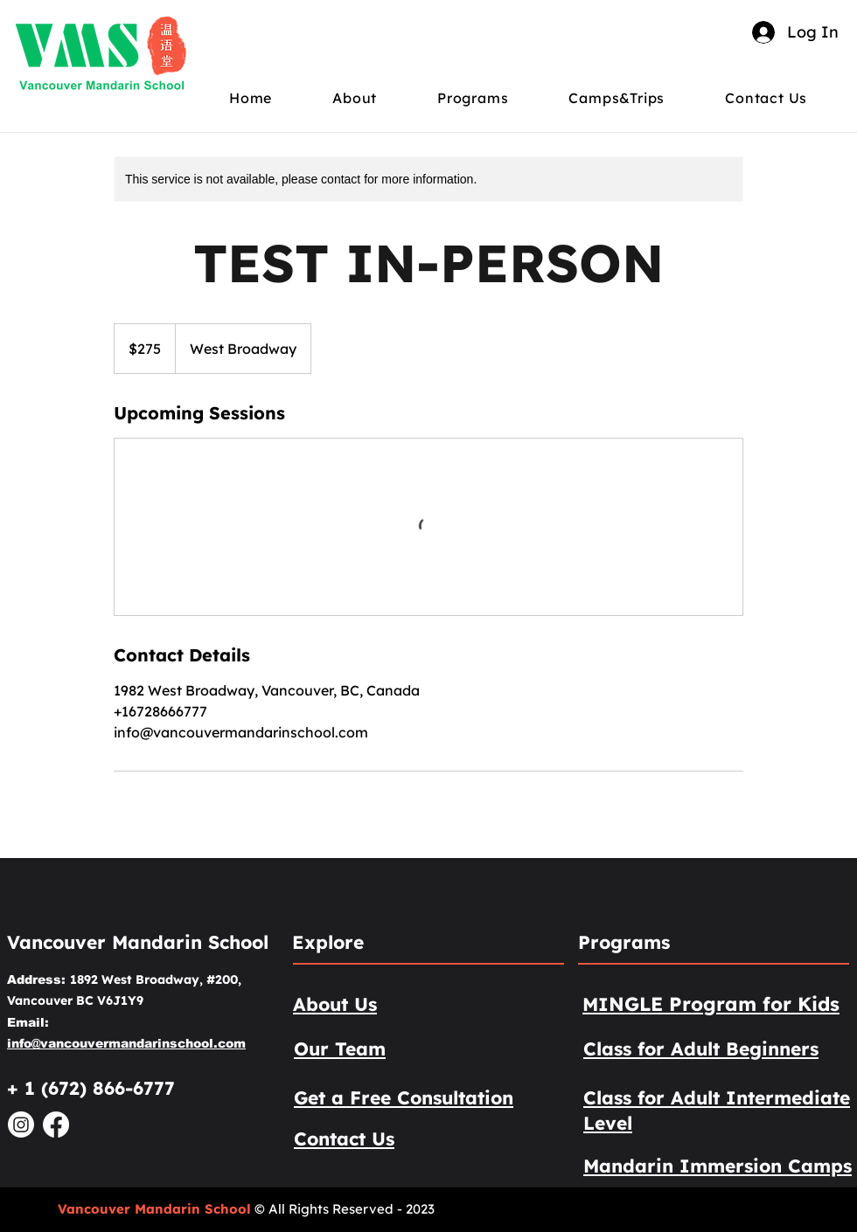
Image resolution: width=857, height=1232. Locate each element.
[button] (372, 97)
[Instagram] (21, 1124)
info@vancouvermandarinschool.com (126, 1043)
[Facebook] (56, 1124)
